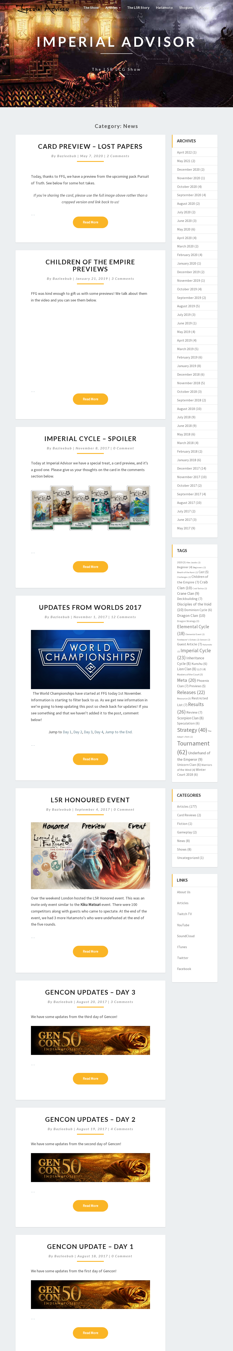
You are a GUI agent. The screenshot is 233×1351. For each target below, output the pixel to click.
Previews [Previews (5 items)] (197, 686)
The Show (91, 7)
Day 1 (67, 731)
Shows (182, 849)
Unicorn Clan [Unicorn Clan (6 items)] (189, 764)
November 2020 (188, 178)
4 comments (122, 1129)
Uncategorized (188, 857)
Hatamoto (164, 7)
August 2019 (186, 306)
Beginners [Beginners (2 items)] (199, 567)
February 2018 (187, 451)
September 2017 (189, 494)
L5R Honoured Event (90, 800)
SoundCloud (186, 936)
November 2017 (188, 477)
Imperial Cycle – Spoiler (90, 438)
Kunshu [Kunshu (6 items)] (199, 663)
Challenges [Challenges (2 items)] (184, 577)
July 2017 (184, 511)
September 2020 (189, 195)
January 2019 (186, 366)
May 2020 (183, 229)
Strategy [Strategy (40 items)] (192, 729)
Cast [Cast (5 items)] (203, 572)
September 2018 (189, 400)
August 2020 (186, 203)
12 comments (123, 617)
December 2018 (188, 374)
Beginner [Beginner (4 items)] (184, 567)
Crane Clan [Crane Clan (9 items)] (188, 593)
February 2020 (187, 255)
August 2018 (186, 409)
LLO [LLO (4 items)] (201, 669)
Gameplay (184, 832)
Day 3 (88, 731)
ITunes (182, 947)
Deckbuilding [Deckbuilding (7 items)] (189, 598)
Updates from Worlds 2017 (90, 607)
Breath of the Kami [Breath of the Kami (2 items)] (187, 572)
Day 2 (77, 731)
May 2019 (183, 332)
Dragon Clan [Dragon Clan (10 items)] (191, 615)
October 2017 (187, 485)
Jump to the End (118, 731)
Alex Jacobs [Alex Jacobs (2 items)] (193, 562)
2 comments (118, 156)
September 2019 (189, 297)
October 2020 (187, 186)
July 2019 (184, 314)
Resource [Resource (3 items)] (184, 698)
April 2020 (184, 238)
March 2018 (185, 443)
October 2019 (187, 289)
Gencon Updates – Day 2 (90, 1119)
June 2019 (184, 323)
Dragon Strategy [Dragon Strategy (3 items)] (188, 621)
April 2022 (184, 152)
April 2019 (184, 340)
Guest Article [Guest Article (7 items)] (189, 644)
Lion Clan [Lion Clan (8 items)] (186, 669)
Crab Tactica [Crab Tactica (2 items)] (200, 588)
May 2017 (183, 528)
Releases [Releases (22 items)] (191, 692)
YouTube (183, 925)
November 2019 (188, 280)
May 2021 (183, 161)
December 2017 (188, 468)
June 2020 (184, 220)
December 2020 (188, 169)
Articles (113, 7)
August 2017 (186, 502)
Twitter (182, 958)
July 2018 (184, 417)
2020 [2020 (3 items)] (181, 562)
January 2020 (186, 263)
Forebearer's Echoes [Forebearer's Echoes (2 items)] (188, 639)
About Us (206, 7)
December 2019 (188, 272)
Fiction (182, 823)
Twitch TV (184, 914)
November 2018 (188, 383)
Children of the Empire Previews (90, 265)
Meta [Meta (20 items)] (186, 680)
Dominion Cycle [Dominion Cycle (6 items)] (198, 610)
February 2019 (187, 357)
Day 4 (98, 731)
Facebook (184, 969)
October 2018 (187, 391)
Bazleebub (67, 156)
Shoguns (186, 7)
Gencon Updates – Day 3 (90, 992)
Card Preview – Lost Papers (90, 146)
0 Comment (123, 448)
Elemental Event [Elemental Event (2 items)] (195, 634)
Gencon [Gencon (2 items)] (205, 639)
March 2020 (185, 246)
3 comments (123, 278)
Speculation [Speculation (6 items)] (188, 723)
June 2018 (184, 425)
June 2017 (184, 519)
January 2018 (186, 460)
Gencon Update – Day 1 (90, 1246)
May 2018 (183, 434)
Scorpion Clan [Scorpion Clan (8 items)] (190, 718)
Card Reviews (186, 815)
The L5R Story (138, 7)
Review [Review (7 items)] (194, 712)
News (181, 841)
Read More (95, 222)
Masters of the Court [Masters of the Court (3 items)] (190, 674)
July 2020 (184, 212)
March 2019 (185, 349)
